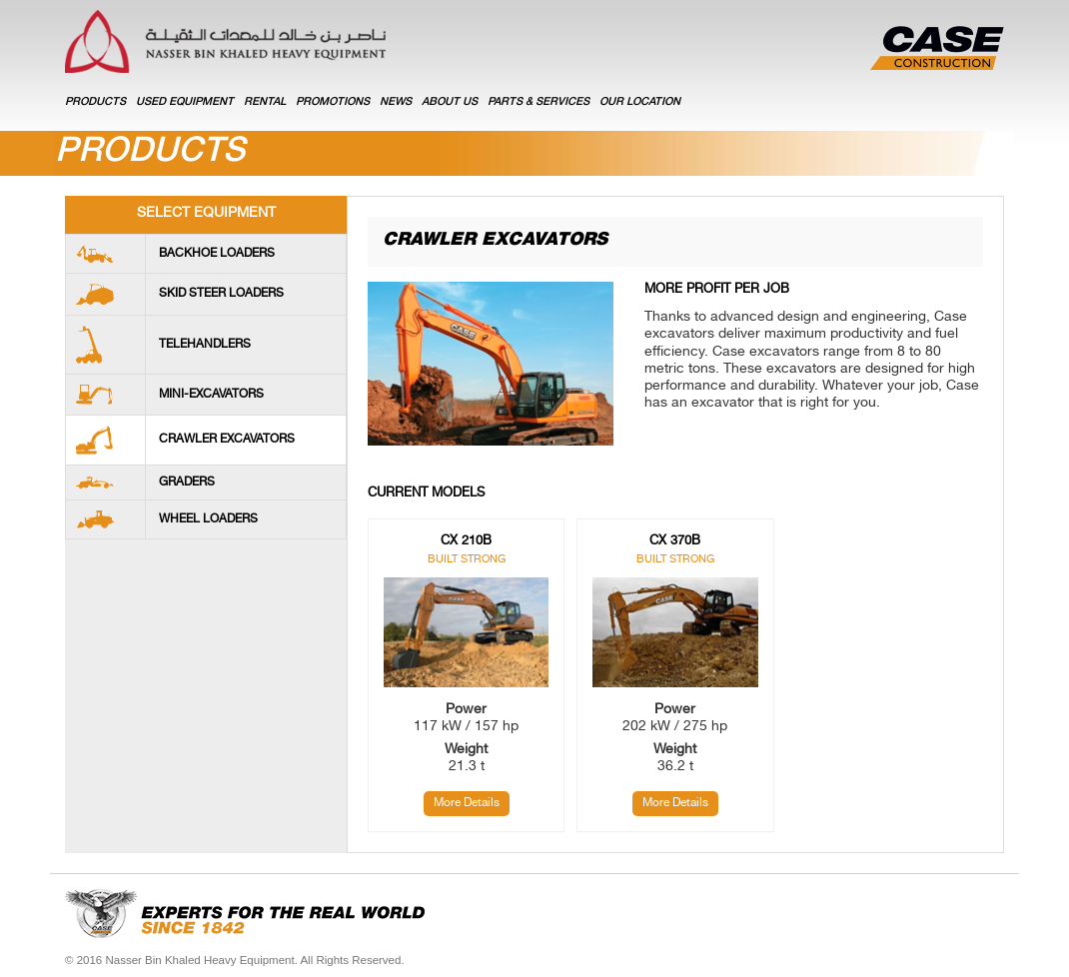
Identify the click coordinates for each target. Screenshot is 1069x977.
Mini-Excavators (211, 395)
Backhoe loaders (217, 254)
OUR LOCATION (639, 102)
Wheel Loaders (208, 519)
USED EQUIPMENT (185, 102)
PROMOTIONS (333, 102)
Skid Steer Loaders (221, 294)
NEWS (396, 102)
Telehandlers (205, 345)
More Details (467, 803)
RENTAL (265, 102)
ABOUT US (450, 102)
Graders (187, 482)
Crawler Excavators (227, 440)
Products (95, 102)
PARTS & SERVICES (538, 102)
